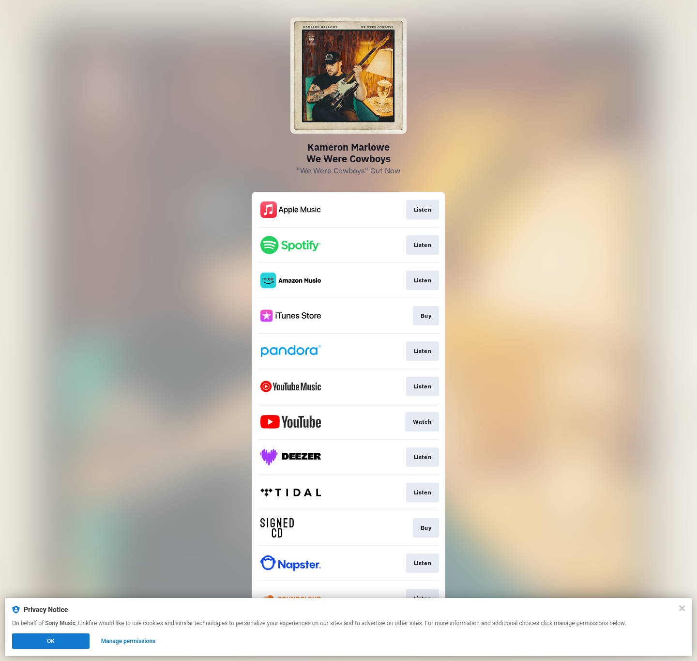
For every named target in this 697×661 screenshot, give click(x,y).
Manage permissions (128, 641)
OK (51, 641)
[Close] (682, 608)
